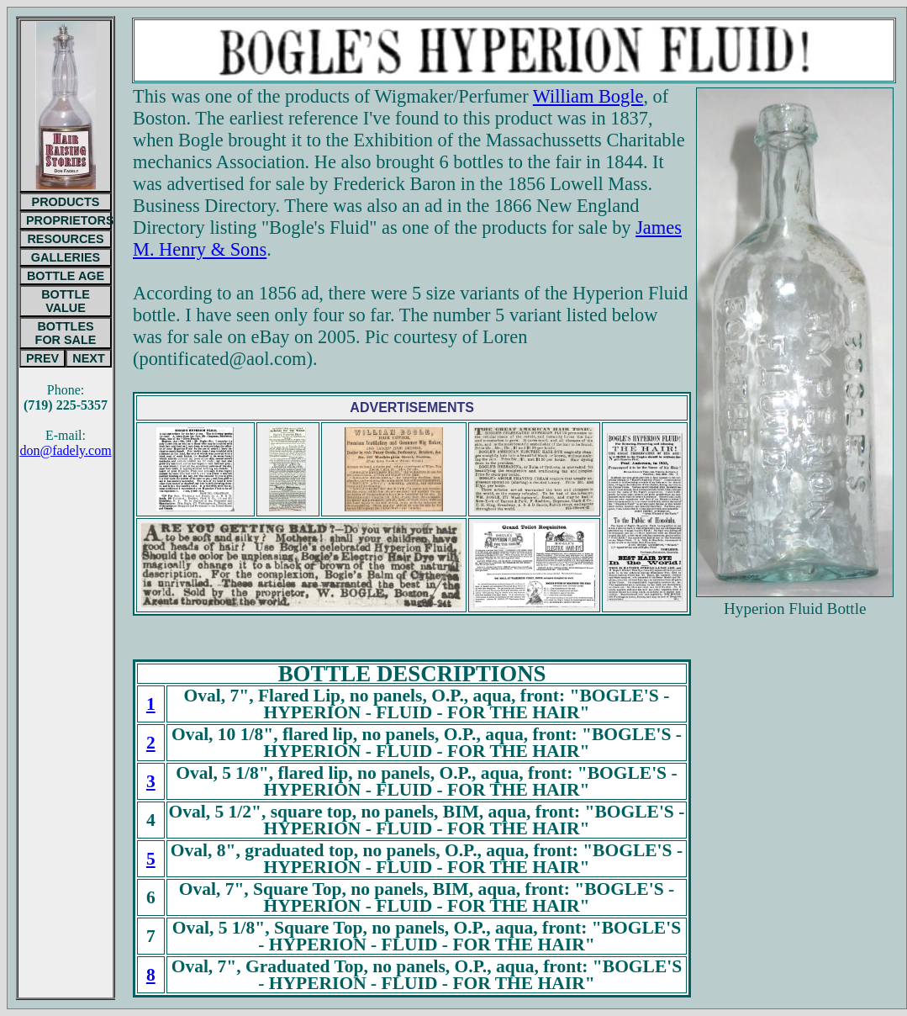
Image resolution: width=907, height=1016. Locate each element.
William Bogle (588, 96)
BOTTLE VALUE (65, 301)
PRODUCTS (66, 202)
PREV (42, 358)
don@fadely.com (65, 450)
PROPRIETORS (69, 220)
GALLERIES (65, 257)
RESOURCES (65, 239)
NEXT (88, 358)
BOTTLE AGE (65, 276)
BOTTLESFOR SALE (66, 333)
